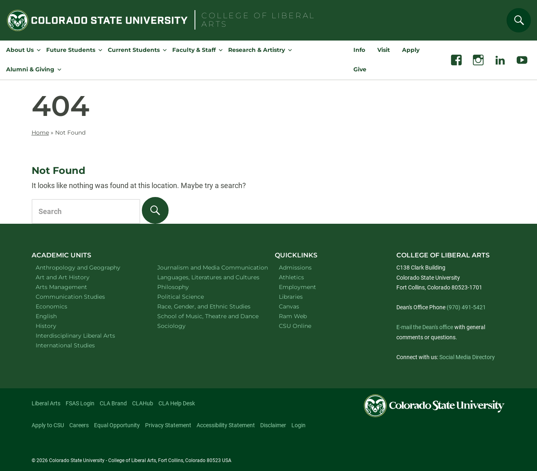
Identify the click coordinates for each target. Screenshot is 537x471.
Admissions (295, 267)
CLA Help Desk (176, 403)
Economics (62, 306)
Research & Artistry (256, 50)
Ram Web (293, 316)
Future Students (70, 50)
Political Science (191, 296)
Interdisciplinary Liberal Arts (86, 335)
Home (40, 132)
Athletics (291, 277)
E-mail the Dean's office (424, 327)
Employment (297, 287)
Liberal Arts (46, 403)
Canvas (289, 306)
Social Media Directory (467, 357)
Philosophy (183, 287)
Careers (79, 425)
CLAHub (142, 403)
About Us (20, 50)
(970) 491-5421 (466, 307)
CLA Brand (113, 403)
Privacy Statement (168, 425)
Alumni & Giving (30, 69)
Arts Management (72, 287)
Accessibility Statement (226, 425)
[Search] (519, 20)
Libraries (291, 296)
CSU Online (295, 326)
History (56, 326)
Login (298, 425)
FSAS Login (80, 403)
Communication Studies (80, 296)
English (56, 316)
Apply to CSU (48, 425)
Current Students (134, 50)
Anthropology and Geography (86, 267)
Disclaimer (273, 425)
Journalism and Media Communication (208, 267)
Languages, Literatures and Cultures (208, 277)
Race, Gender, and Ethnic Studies (208, 306)
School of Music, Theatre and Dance (208, 316)
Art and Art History (73, 277)
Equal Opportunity (117, 425)
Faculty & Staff (194, 50)
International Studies (75, 345)
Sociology (182, 326)
